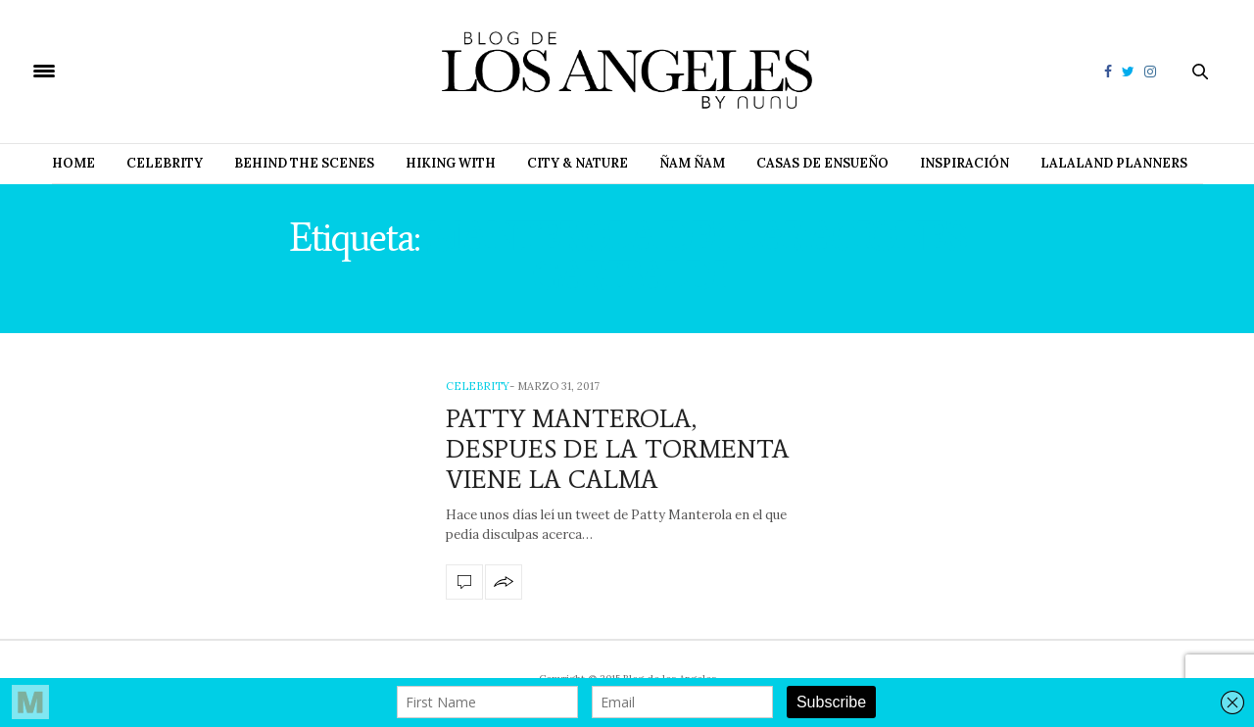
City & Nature (577, 163)
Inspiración (964, 163)
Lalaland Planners (1113, 163)
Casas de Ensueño (822, 163)
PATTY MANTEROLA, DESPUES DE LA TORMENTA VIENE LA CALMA (618, 449)
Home (73, 163)
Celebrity (164, 163)
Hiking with (451, 163)
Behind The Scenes (304, 163)
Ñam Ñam (692, 163)
